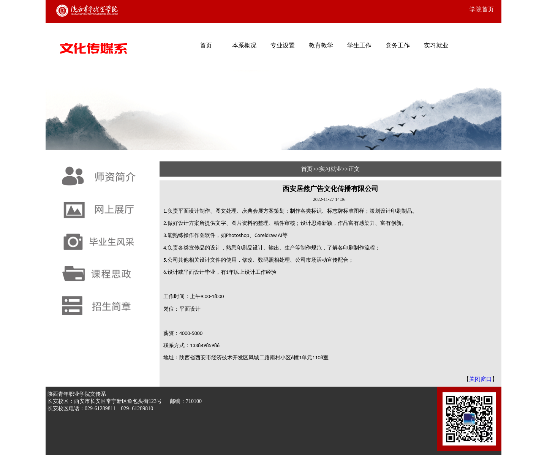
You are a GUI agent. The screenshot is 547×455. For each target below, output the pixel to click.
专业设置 (282, 45)
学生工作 (359, 45)
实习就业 (436, 45)
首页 (206, 45)
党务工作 (398, 45)
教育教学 (321, 45)
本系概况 (244, 45)
